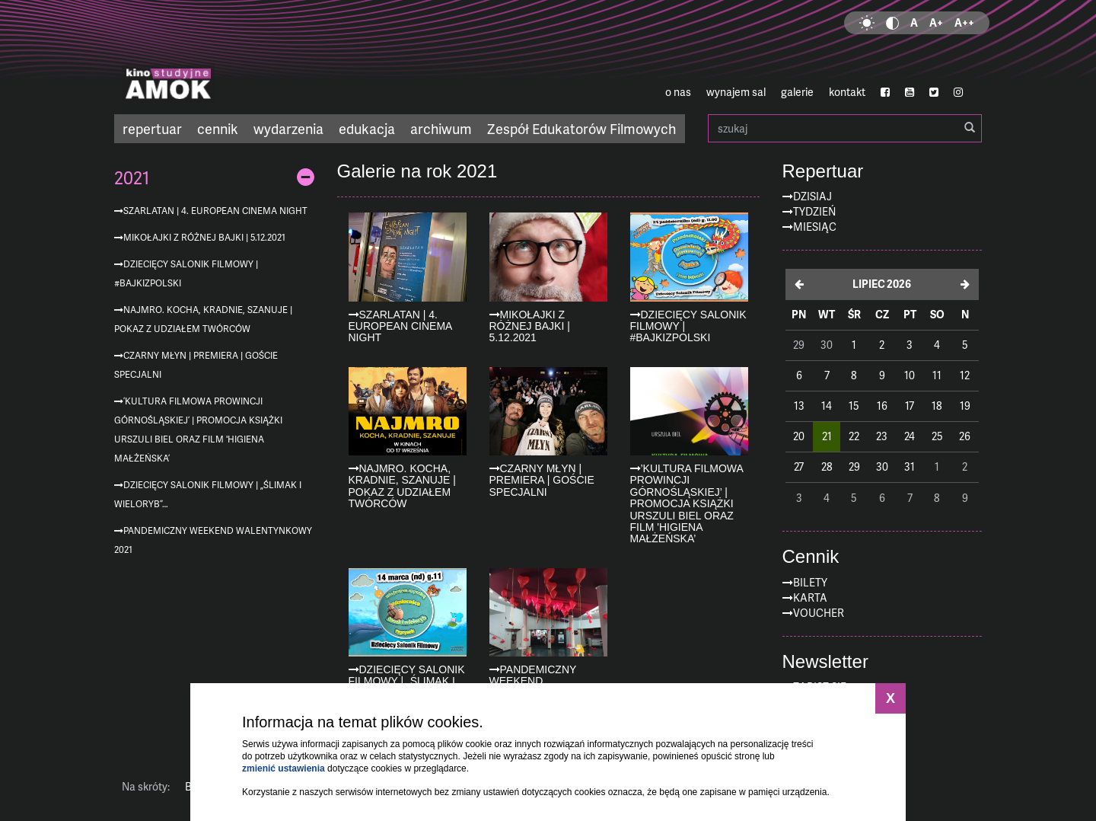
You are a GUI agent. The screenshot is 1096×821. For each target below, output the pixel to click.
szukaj (845, 128)
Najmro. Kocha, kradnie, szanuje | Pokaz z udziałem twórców (203, 319)
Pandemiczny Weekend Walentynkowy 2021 (213, 540)
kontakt (847, 92)
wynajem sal (736, 92)
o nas (678, 92)
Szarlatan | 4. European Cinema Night (215, 210)
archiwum (441, 128)
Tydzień (814, 211)
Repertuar (823, 171)
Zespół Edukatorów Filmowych (581, 128)
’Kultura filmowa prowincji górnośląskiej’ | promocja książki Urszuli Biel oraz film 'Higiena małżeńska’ (198, 430)
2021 (132, 177)
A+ (936, 22)
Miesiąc (814, 226)
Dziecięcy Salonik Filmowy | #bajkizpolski (186, 273)
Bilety (810, 582)
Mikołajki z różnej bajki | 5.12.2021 (204, 237)
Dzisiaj (812, 196)
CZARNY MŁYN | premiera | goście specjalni (196, 365)
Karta (810, 597)
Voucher (818, 612)
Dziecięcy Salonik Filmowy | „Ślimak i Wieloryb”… (207, 494)
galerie (797, 92)
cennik (217, 128)
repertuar (152, 128)
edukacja (367, 128)
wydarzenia (288, 128)
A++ (964, 22)
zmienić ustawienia (283, 768)
